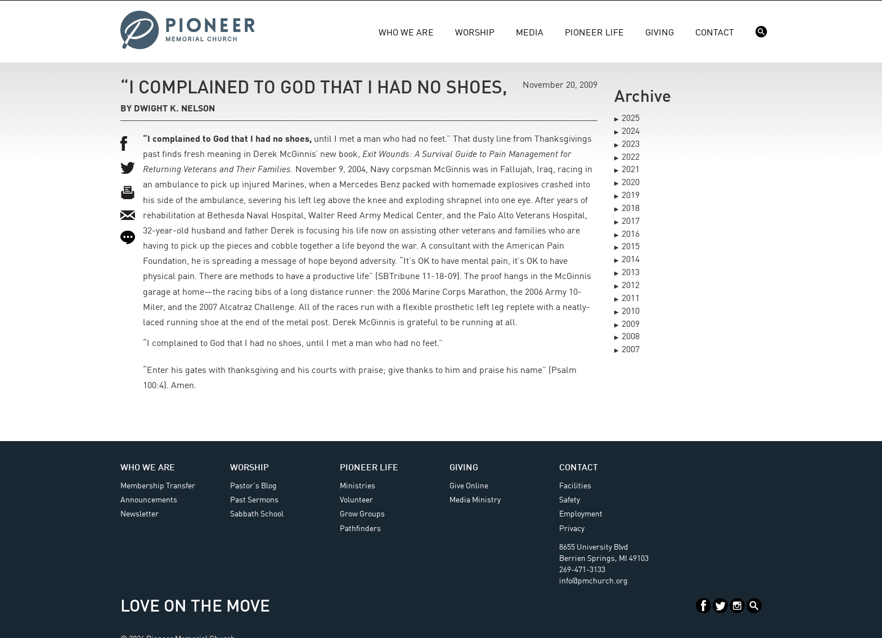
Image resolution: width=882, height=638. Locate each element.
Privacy (571, 529)
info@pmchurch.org (593, 581)
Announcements (148, 500)
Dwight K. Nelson (174, 109)
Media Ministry (475, 500)
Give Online (468, 486)
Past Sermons (254, 500)
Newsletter (139, 514)
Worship (474, 33)
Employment (580, 514)
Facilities (575, 486)
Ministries (357, 486)
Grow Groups (362, 514)
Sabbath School (257, 514)
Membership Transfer (157, 486)
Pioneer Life (594, 33)
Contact (714, 33)
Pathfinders (360, 529)
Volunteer (356, 500)
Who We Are (406, 33)
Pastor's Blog (253, 486)
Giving (659, 33)
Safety (569, 500)
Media (529, 33)
